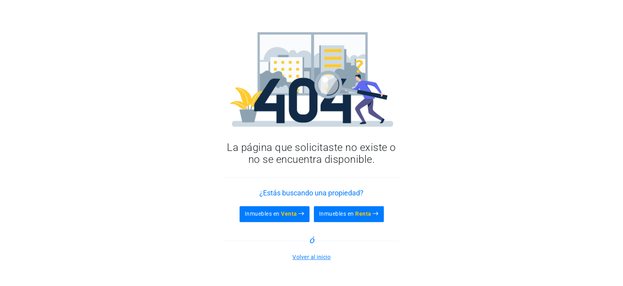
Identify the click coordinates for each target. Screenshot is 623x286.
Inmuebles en (274, 214)
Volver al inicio (311, 257)
